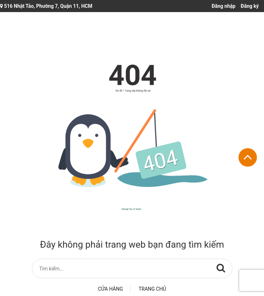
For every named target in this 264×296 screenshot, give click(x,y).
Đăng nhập (223, 6)
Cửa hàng (110, 289)
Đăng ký (250, 6)
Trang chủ (152, 289)
